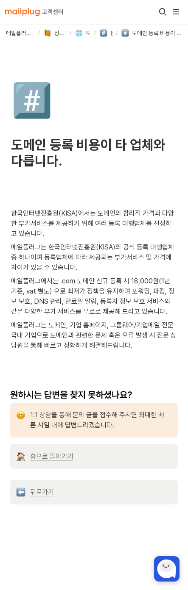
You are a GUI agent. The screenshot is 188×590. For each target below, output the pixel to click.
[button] (162, 12)
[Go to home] (34, 12)
